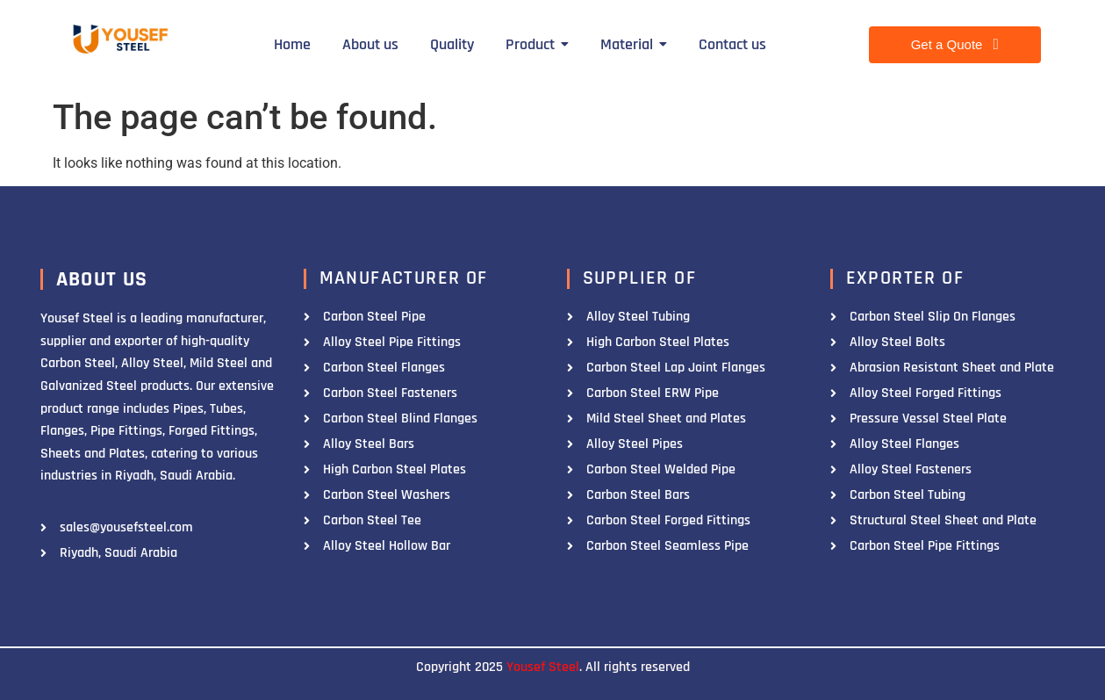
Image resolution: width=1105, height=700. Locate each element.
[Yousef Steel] (118, 42)
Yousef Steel (542, 667)
